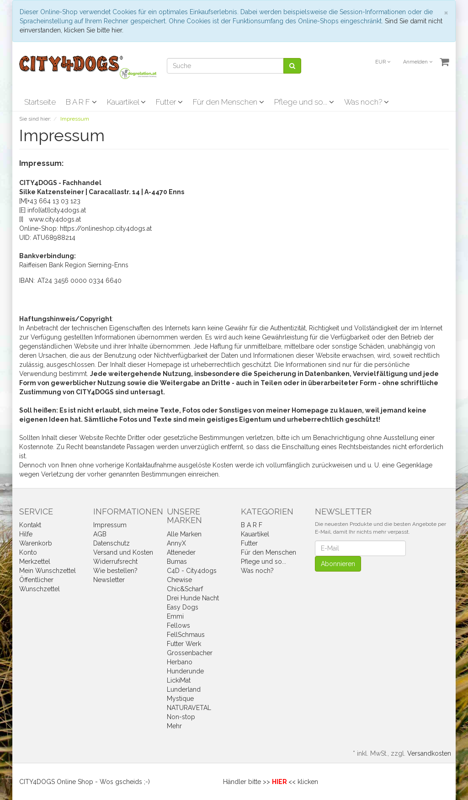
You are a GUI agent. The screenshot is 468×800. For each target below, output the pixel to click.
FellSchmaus (186, 634)
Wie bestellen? (115, 570)
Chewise (179, 579)
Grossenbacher (190, 653)
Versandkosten (429, 753)
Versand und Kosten (123, 552)
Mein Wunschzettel (47, 570)
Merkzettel (34, 561)
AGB (99, 534)
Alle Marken (184, 534)
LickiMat (179, 680)
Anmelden (417, 62)
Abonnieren (338, 563)
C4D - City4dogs (192, 570)
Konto (28, 552)
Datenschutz (111, 543)
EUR (382, 62)
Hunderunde (185, 671)
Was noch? (366, 101)
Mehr (174, 726)
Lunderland (184, 689)
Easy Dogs (182, 607)
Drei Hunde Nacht (193, 598)
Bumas (177, 561)
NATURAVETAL (189, 707)
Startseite (40, 101)
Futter (169, 101)
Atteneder (181, 552)
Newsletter (109, 579)
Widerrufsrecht (115, 561)
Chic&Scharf (185, 589)
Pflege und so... (304, 101)
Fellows (178, 625)
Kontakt (30, 525)
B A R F (81, 101)
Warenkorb (35, 543)
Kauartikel (126, 101)
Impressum (110, 525)
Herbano (179, 662)
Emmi (175, 616)
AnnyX (176, 543)
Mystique (180, 698)
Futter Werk (184, 643)
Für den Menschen (228, 101)
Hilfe (25, 534)
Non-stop (181, 717)
